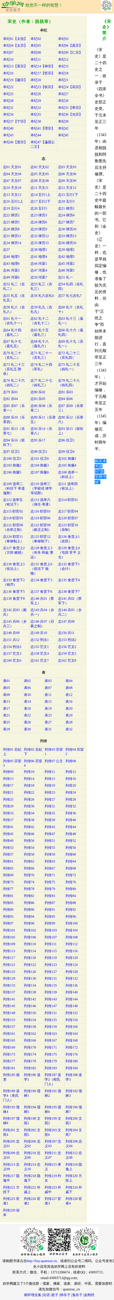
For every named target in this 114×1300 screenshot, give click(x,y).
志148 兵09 (11, 633)
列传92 (70, 909)
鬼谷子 (77, 1295)
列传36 (70, 813)
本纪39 (63, 121)
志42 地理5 (66, 256)
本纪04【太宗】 (15, 45)
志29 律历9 (38, 229)
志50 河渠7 (38, 277)
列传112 (71, 944)
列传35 (50, 813)
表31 (48, 729)
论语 (46, 1295)
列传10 (29, 772)
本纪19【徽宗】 (15, 80)
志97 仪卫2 (11, 451)
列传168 (71, 1040)
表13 (6, 701)
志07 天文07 (12, 181)
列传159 (51, 1026)
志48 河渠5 (66, 270)
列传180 (71, 1061)
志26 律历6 (38, 222)
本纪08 (35, 52)
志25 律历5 (11, 222)
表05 (6, 688)
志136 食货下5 (14, 591)
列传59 (50, 854)
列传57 (8, 854)
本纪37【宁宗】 (15, 121)
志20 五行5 (38, 208)
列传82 (29, 896)
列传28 (70, 799)
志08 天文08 (39, 181)
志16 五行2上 (13, 201)
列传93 (8, 916)
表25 (6, 722)
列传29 (8, 806)
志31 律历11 (12, 236)
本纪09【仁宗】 (70, 52)
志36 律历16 (67, 243)
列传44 (70, 827)
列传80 (70, 889)
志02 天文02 (39, 167)
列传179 (51, 1061)
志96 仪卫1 (66, 440)
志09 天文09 (67, 181)
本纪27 (63, 94)
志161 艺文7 (39, 660)
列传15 (50, 779)
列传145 (9, 1006)
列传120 (71, 958)
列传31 (50, 806)
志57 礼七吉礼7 (70, 295)
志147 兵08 (66, 621)
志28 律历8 (11, 229)
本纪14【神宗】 (42, 66)
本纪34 (8, 114)
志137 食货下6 (41, 591)
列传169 (9, 1047)
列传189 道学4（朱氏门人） (11, 1095)
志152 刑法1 (39, 640)
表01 (6, 681)
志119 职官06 (40, 518)
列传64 (70, 861)
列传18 (29, 785)
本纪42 (63, 128)
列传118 (30, 958)
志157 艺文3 (12, 653)
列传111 (51, 944)
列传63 (50, 861)
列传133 (9, 985)
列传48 (70, 834)
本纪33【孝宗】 (70, 107)
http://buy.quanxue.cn (42, 1261)
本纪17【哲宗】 (42, 73)
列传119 (51, 958)
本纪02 (35, 39)
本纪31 (8, 107)
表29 (6, 729)
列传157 (9, 1026)
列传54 (29, 847)
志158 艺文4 (39, 653)
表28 (68, 722)
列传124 (71, 965)
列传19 (50, 785)
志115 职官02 (13, 511)
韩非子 (65, 1295)
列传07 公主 (54, 761)
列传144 (71, 999)
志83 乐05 (37, 399)
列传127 (51, 972)
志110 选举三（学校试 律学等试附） (41, 488)
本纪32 (35, 107)
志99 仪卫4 (66, 451)
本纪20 (35, 80)
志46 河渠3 (11, 270)
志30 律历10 (67, 229)
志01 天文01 (12, 167)
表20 (68, 708)
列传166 (30, 1040)
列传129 (9, 978)
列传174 (30, 1054)
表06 (27, 688)
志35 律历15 (39, 243)
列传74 (29, 882)
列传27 (50, 799)
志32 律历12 (39, 236)
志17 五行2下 (40, 201)
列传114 (30, 951)
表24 (68, 715)
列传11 (50, 772)
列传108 (71, 937)
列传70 (29, 875)
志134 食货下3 (41, 580)
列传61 (8, 861)
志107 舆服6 (39, 472)
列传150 (30, 1013)
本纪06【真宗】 (70, 45)
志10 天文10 (12, 188)
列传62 (29, 861)
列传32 (70, 806)
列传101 (9, 930)
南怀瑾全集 (32, 1295)
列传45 (8, 834)
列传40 (70, 820)
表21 (6, 715)
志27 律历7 (66, 222)
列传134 (30, 985)
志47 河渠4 (38, 270)
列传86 (29, 903)
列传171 (51, 1047)
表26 (27, 722)
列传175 (51, 1054)
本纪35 (35, 114)
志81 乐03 (65, 392)
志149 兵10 (38, 633)
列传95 (50, 916)
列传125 (9, 972)
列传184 (71, 1068)
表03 (48, 681)
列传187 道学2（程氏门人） (53, 1079)
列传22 (29, 792)
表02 (27, 681)
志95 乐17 (37, 440)
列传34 (29, 813)
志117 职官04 (68, 511)
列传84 (70, 896)
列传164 (71, 1033)
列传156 (71, 1020)
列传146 (30, 1006)
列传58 (29, 854)
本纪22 (8, 87)
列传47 (50, 834)
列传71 (50, 875)
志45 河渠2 (66, 263)
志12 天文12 (67, 188)
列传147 (51, 1006)
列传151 (51, 1013)
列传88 (70, 903)
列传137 (9, 992)
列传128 (71, 972)
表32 (68, 729)
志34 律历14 (12, 243)
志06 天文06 (67, 174)
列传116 (71, 951)
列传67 (50, 868)
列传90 (29, 909)
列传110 (30, 944)
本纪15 (63, 66)
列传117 (9, 958)
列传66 (29, 868)
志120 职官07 (68, 518)
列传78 (29, 889)
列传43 (50, 827)
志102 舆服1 (67, 458)
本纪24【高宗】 (70, 87)
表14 (27, 701)
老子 (54, 1295)
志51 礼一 (65, 277)
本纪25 (8, 94)
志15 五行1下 (68, 194)
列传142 (30, 999)
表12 (68, 695)
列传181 (9, 1068)
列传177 (9, 1061)
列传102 (30, 930)
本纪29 (35, 100)
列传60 (70, 854)
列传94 (29, 916)
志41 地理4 (38, 256)
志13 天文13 (12, 194)
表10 (27, 695)
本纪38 (35, 121)
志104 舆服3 (39, 465)
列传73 (8, 882)
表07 (48, 688)
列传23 (50, 792)
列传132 (71, 978)
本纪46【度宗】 (15, 142)
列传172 (71, 1047)
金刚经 (89, 1295)
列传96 (70, 916)
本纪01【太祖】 (15, 39)
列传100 (71, 923)
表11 (48, 695)
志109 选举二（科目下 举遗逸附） (14, 488)
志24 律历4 (66, 215)
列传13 (8, 779)
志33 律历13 (67, 236)
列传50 (29, 840)
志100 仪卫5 (12, 458)
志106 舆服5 (12, 472)
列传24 (70, 792)
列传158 (30, 1026)
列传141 (9, 999)
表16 (68, 701)
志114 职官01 (68, 500)
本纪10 (8, 59)
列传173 (9, 1054)
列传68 (70, 868)
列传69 (8, 875)
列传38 (29, 820)
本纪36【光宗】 (70, 114)
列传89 (8, 909)
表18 (27, 708)
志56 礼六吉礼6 (42, 295)
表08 (68, 688)
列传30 (29, 806)
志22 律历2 (11, 215)
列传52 (70, 840)
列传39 (50, 820)
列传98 (29, 923)
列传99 (50, 923)
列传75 (50, 882)
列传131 (51, 978)
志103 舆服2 (12, 465)
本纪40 (8, 128)
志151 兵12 (11, 640)
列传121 (9, 965)
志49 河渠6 (11, 277)
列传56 (70, 847)
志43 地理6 (11, 263)
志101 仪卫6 (39, 458)
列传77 (8, 889)
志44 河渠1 (38, 263)
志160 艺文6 (12, 660)
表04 (68, 681)
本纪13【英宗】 (15, 66)
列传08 (70, 761)
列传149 (9, 1013)
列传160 (71, 1026)
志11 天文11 (39, 188)
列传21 (8, 792)
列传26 (29, 799)
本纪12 (63, 59)
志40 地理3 (11, 256)
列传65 (8, 868)
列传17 (8, 785)
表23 (48, 715)
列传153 (9, 1020)
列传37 (8, 820)
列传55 (50, 847)
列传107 (51, 937)
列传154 (30, 1020)
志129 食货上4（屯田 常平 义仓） (69, 552)
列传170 (30, 1047)
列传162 (30, 1033)
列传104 (71, 930)
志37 (6, 249)
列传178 (30, 1061)
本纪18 (63, 73)
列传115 (51, 951)
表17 (6, 708)
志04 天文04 (12, 174)
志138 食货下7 (69, 591)
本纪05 (35, 45)
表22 (27, 715)
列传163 (51, 1033)
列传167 (51, 1040)
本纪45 (63, 135)
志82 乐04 (10, 399)
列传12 (70, 772)
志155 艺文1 (39, 647)
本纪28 (8, 100)
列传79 (50, 889)
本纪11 (35, 59)
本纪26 (35, 94)
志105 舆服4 (67, 465)
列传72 (70, 875)
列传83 (50, 896)
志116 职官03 (40, 511)
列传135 (51, 985)
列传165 (9, 1040)
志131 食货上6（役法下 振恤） (41, 568)
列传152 (71, 1013)
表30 (27, 729)
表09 (6, 695)
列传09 (8, 772)
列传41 (8, 827)
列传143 (51, 999)
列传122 (30, 965)
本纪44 (35, 135)
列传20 (70, 785)
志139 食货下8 (14, 598)
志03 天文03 (67, 167)
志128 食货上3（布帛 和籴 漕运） (41, 552)
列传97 (8, 923)
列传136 (71, 985)
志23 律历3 (38, 215)
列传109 (9, 944)
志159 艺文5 (67, 653)
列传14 (29, 779)
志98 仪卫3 (38, 451)
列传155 (51, 1020)
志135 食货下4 (69, 580)
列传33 (8, 813)
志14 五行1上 (40, 194)
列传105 (9, 937)
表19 (48, 708)
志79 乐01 (10, 392)
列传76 (70, 882)
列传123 (51, 965)
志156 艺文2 (67, 647)
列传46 (29, 834)
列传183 (51, 1068)
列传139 (51, 992)
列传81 (8, 896)
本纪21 (63, 80)
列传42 (29, 827)
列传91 (50, 909)
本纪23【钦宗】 (42, 87)
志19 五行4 (11, 208)
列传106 (30, 937)
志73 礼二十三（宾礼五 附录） (14, 369)
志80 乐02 (37, 392)
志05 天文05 (39, 174)
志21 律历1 (66, 208)
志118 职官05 (13, 518)
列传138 (30, 992)
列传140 (71, 992)
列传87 (50, 903)
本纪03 (63, 39)
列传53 (8, 847)
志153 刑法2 (67, 640)
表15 (48, 701)
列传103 (51, 930)
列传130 (30, 978)
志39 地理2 (66, 249)
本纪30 (63, 100)
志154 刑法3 (12, 647)
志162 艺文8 (67, 660)
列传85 (8, 903)
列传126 (30, 972)
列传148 (71, 1006)
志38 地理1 (38, 249)
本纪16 (8, 73)
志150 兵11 (66, 633)
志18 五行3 (66, 201)
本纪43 (8, 135)
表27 (48, 722)
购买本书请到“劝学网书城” (100, 471)
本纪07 (8, 52)
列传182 (30, 1068)
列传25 (8, 799)
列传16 (70, 779)
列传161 (9, 1033)
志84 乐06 (65, 399)
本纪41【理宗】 (42, 128)
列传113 (9, 951)
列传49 (8, 840)
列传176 (71, 1054)
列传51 (50, 840)
